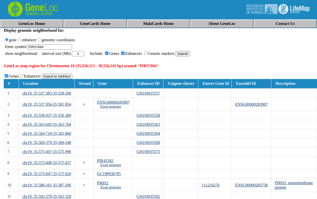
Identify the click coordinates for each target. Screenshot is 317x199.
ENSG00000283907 (113, 102)
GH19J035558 (148, 115)
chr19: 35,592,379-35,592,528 (46, 196)
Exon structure (110, 106)
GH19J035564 (148, 133)
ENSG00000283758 (251, 185)
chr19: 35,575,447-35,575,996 (46, 151)
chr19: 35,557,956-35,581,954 (46, 104)
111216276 (211, 185)
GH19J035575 (148, 151)
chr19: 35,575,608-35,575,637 (46, 163)
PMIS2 (102, 183)
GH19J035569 (148, 142)
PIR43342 (105, 160)
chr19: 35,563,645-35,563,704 (46, 124)
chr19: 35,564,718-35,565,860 (46, 133)
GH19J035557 (148, 93)
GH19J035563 (148, 124)
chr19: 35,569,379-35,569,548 (46, 142)
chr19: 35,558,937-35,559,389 (46, 115)
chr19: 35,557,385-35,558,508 (46, 93)
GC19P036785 (109, 174)
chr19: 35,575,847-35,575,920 (46, 174)
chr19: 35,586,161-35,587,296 (46, 185)
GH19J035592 (148, 196)
